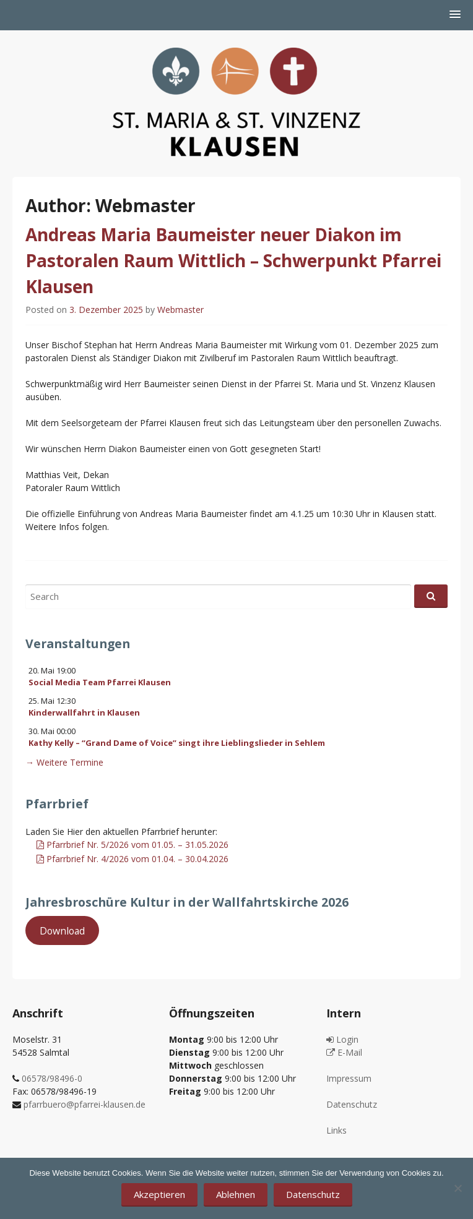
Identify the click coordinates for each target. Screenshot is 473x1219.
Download (62, 930)
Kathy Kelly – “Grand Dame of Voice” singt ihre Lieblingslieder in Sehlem (176, 742)
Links (336, 1130)
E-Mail (344, 1052)
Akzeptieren (159, 1194)
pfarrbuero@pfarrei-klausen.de (84, 1104)
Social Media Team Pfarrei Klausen (99, 682)
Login (342, 1039)
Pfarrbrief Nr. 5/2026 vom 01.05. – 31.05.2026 (132, 844)
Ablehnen (235, 1194)
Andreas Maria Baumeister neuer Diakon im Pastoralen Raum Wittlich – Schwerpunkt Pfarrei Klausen (233, 260)
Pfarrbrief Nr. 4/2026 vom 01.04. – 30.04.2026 (132, 859)
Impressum (348, 1078)
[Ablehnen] (457, 1188)
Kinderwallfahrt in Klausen (84, 712)
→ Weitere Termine (64, 762)
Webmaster (180, 309)
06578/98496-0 (52, 1078)
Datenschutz (351, 1104)
